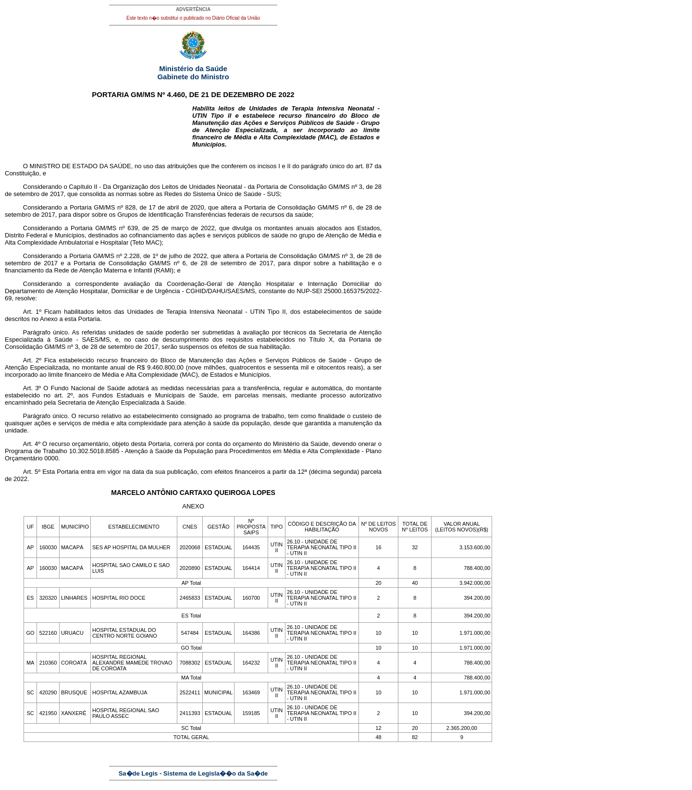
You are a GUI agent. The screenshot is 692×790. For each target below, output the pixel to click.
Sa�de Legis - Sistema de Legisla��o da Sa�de (193, 773)
